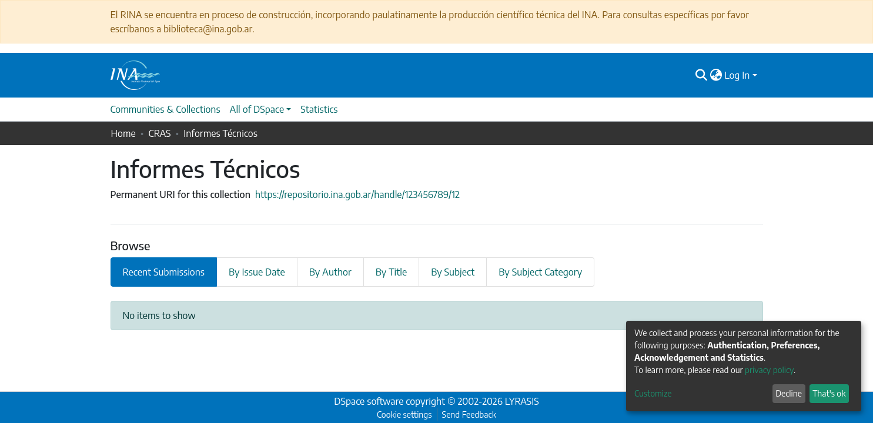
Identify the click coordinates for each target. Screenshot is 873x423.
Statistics (318, 109)
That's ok (828, 393)
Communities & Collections (165, 109)
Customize (653, 393)
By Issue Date (257, 272)
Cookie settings (404, 414)
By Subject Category (540, 272)
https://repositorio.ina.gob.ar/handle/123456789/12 (357, 194)
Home (123, 133)
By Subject (452, 272)
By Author (330, 272)
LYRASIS (522, 401)
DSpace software (368, 401)
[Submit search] (701, 75)
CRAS (159, 133)
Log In (737, 75)
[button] (715, 75)
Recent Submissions (164, 272)
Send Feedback (469, 414)
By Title (391, 272)
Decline (788, 393)
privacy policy (769, 370)
